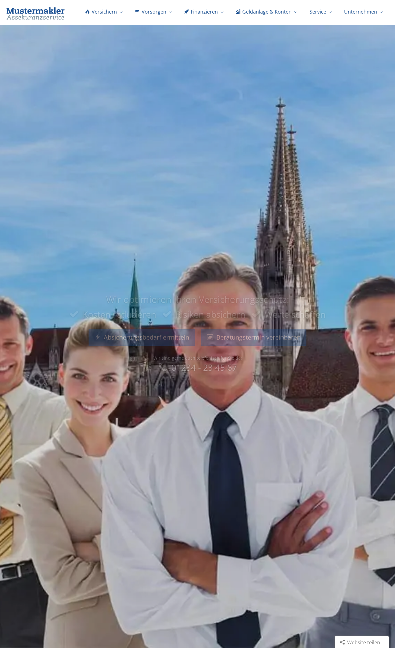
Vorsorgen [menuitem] (150, 11)
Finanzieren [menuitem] (201, 11)
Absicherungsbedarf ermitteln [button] (141, 337)
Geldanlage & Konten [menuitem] (264, 11)
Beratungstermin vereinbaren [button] (254, 337)
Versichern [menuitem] (101, 11)
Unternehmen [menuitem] (360, 11)
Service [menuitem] (318, 11)
